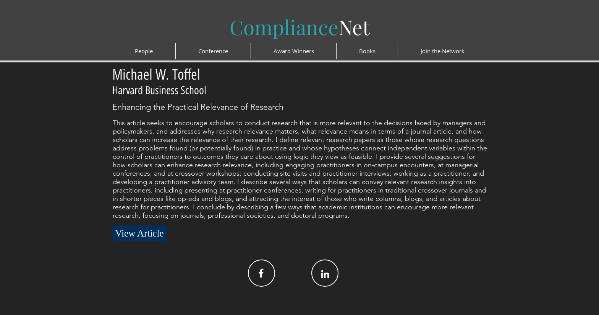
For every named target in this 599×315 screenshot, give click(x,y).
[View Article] (139, 233)
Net (300, 26)
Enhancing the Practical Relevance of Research (197, 107)
